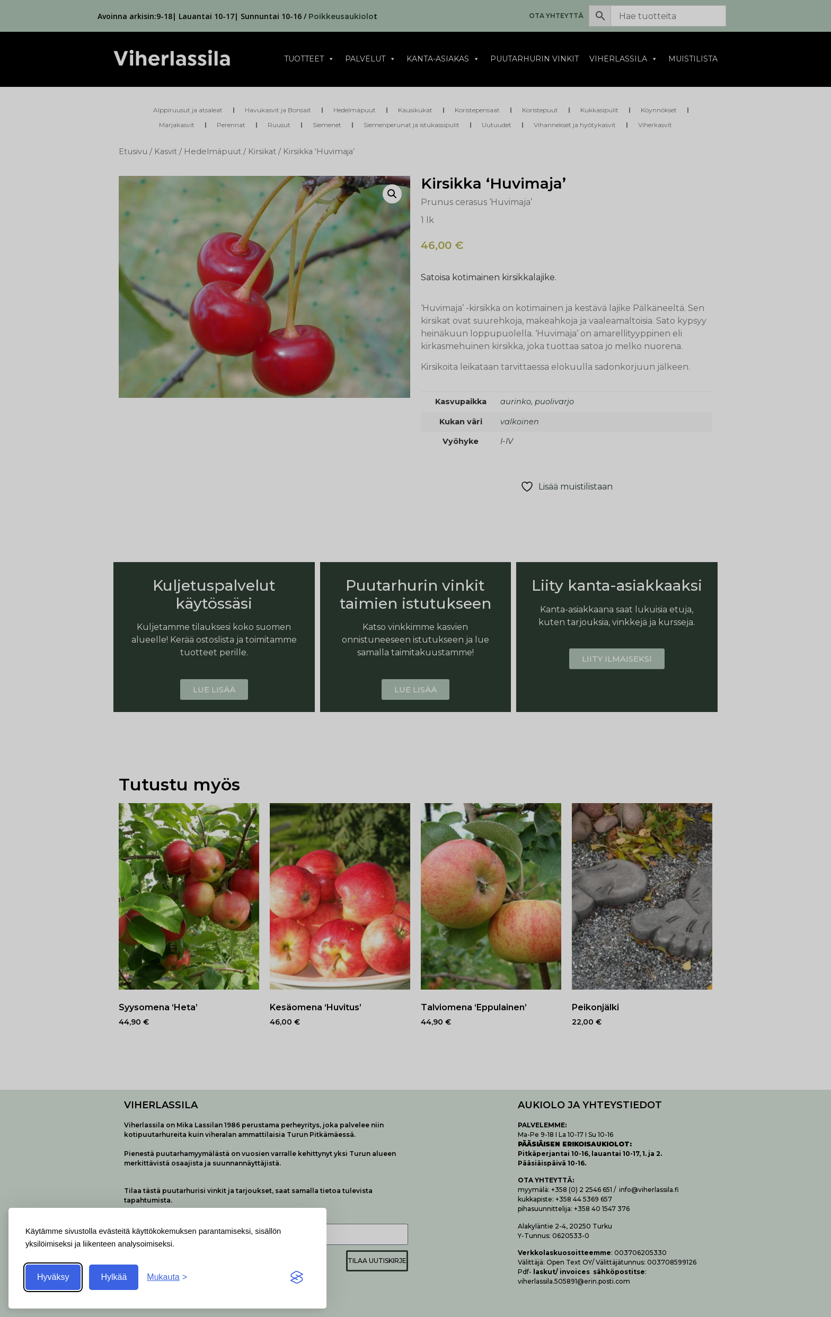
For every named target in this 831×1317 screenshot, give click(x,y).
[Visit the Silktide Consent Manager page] (297, 1277)
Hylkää (114, 1277)
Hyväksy (53, 1277)
